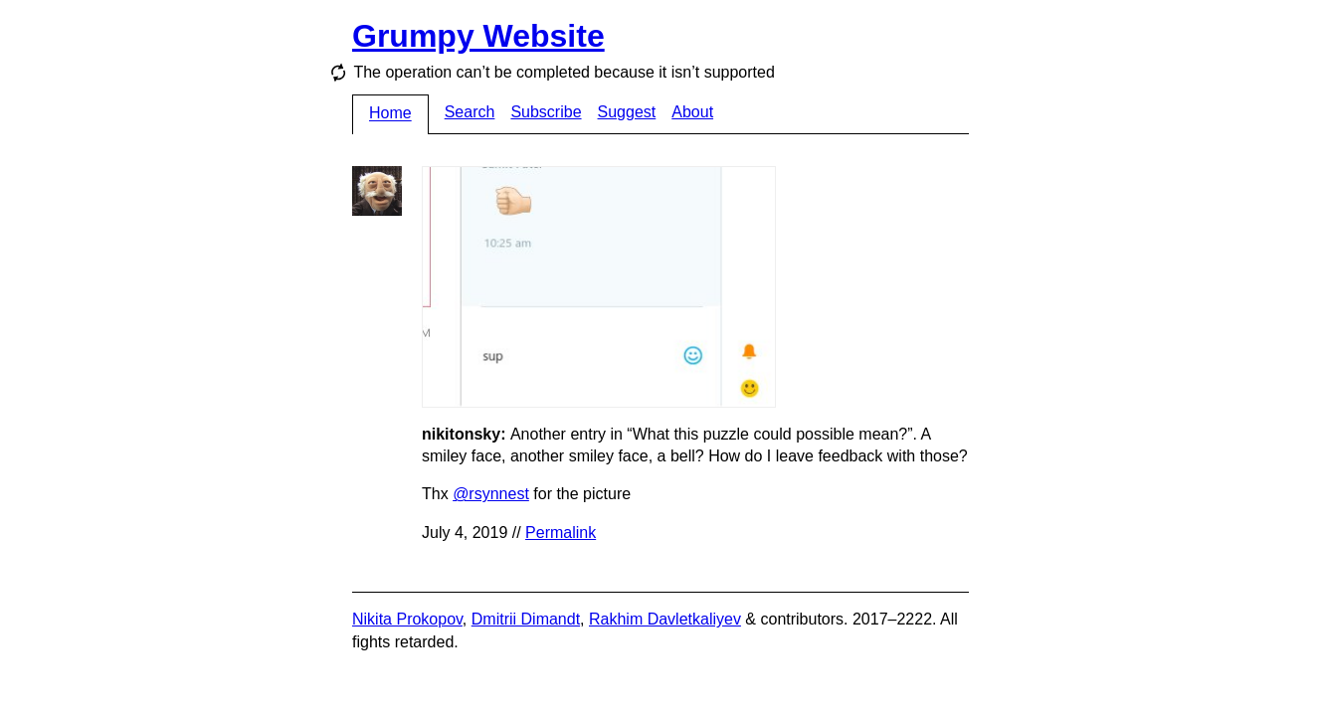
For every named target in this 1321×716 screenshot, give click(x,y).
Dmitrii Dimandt (526, 619)
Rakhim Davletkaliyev (665, 619)
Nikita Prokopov (407, 619)
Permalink (560, 532)
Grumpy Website (478, 36)
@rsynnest (491, 493)
